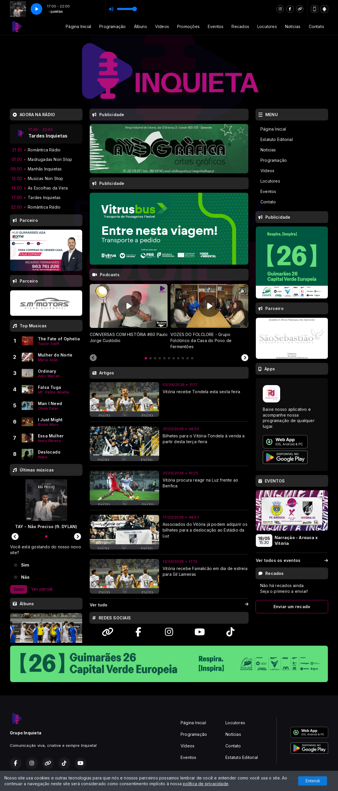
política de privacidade (205, 783)
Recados (240, 26)
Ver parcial (41, 588)
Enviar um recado (291, 606)
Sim (25, 564)
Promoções (188, 26)
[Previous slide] (93, 358)
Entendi (313, 780)
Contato (316, 26)
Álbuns (140, 26)
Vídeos (162, 26)
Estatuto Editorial (276, 139)
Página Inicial (78, 26)
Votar (18, 589)
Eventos (215, 26)
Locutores (267, 26)
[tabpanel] (129, 316)
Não (25, 577)
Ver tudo (169, 605)
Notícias (293, 26)
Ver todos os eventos (292, 560)
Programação (112, 26)
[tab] (146, 358)
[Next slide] (244, 358)
